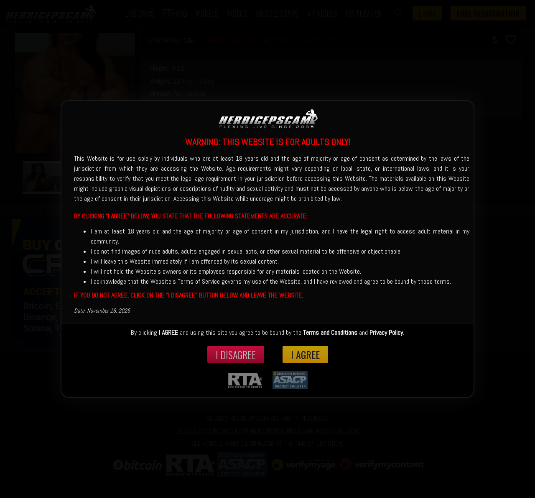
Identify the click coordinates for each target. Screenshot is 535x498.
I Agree (305, 354)
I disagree (236, 354)
